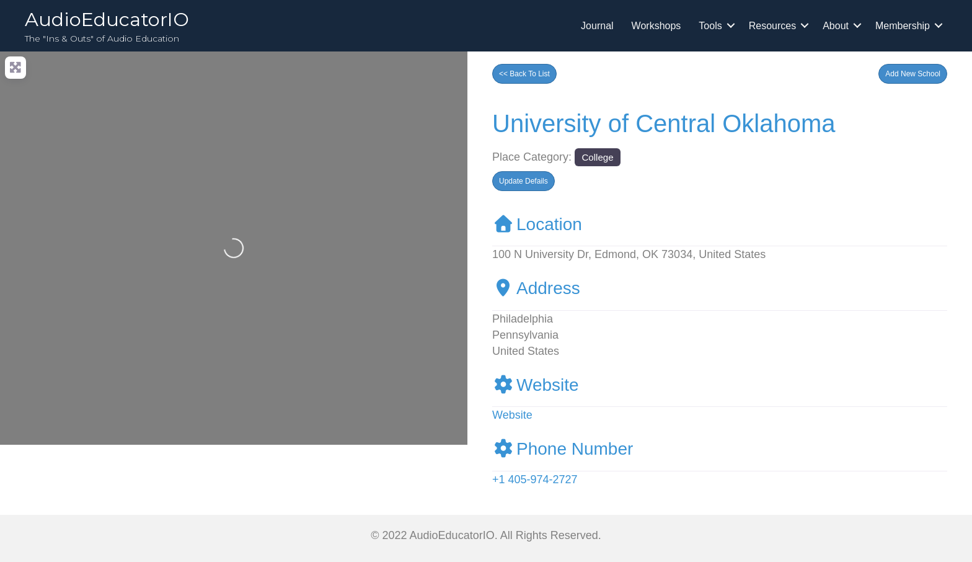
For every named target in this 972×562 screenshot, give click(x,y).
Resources (772, 25)
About (836, 25)
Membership (902, 25)
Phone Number (562, 448)
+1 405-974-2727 (535, 479)
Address (536, 288)
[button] (912, 74)
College (597, 157)
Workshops (656, 25)
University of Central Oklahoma (664, 123)
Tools (710, 25)
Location (537, 224)
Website (535, 385)
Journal (597, 25)
